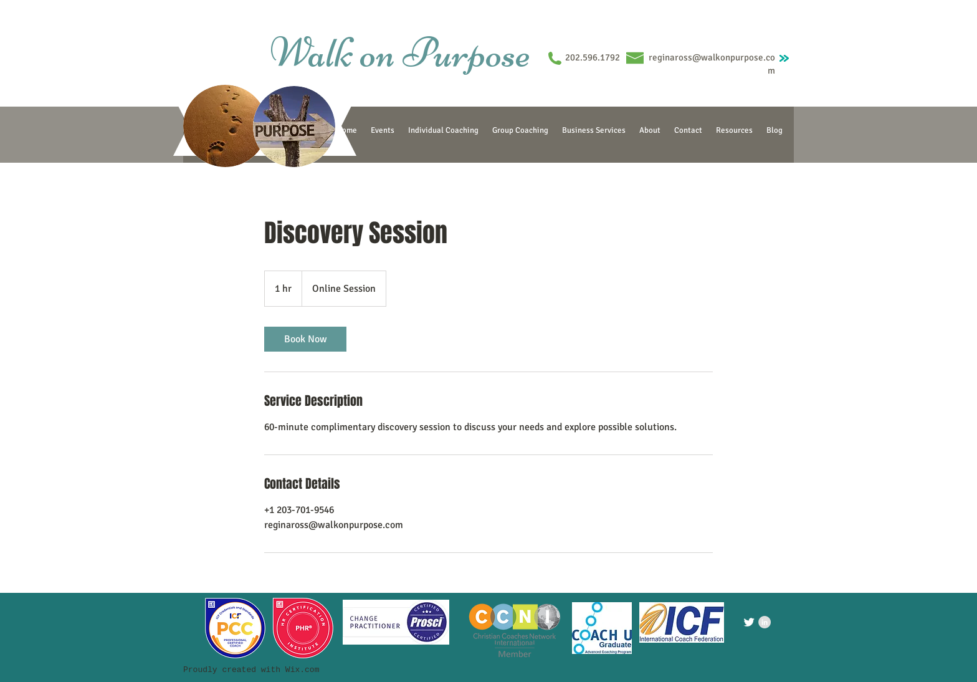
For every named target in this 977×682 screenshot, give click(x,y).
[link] (305, 339)
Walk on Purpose (400, 52)
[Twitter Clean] (749, 622)
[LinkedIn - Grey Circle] (764, 622)
